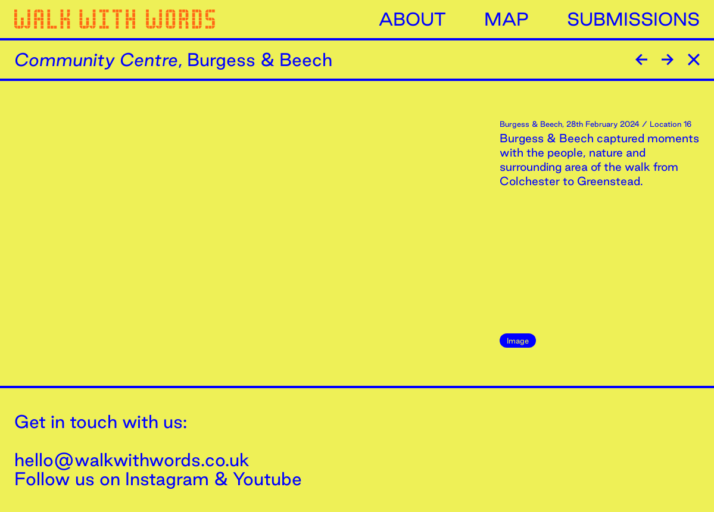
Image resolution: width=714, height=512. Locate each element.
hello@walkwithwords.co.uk (132, 459)
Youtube (267, 479)
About (412, 19)
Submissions (633, 19)
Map (506, 19)
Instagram (167, 479)
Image (518, 340)
